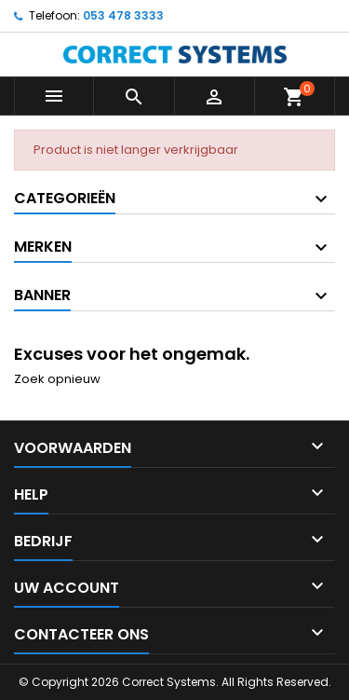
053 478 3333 (123, 15)
